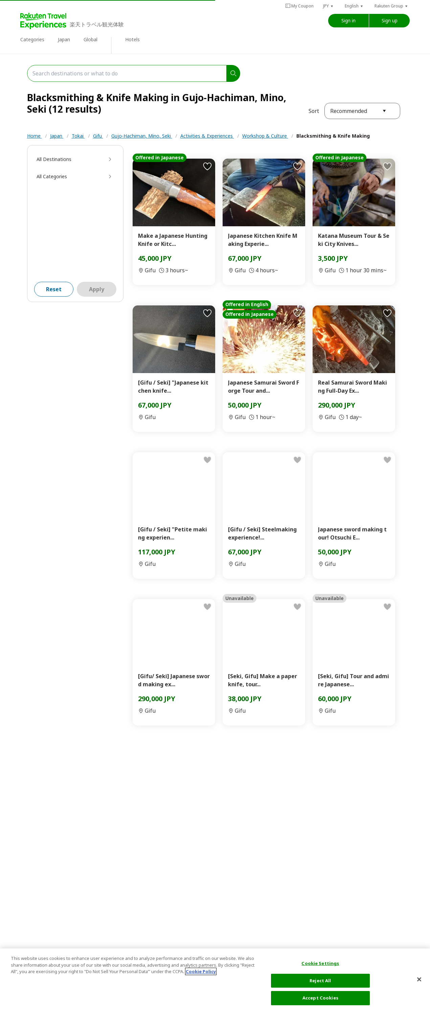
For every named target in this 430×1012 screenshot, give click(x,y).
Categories (32, 39)
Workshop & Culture (265, 136)
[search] (233, 73)
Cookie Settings (320, 963)
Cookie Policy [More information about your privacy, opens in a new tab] (201, 971)
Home (34, 136)
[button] (328, 6)
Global (90, 39)
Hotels (132, 39)
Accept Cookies (320, 998)
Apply (96, 289)
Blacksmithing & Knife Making (333, 136)
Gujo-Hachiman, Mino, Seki (141, 136)
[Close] (419, 979)
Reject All (320, 981)
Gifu (98, 136)
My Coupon (299, 6)
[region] (215, 980)
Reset (54, 289)
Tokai (78, 136)
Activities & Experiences (207, 136)
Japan (64, 39)
